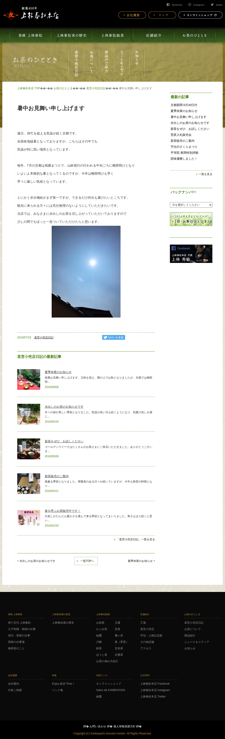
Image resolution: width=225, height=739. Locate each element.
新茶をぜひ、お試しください (64, 441)
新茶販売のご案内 (57, 476)
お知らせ (189, 648)
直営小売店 (147, 629)
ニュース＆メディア (196, 642)
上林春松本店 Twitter (153, 696)
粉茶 (99, 648)
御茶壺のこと (16, 648)
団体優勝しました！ (184, 158)
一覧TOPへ (87, 561)
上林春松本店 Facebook (155, 683)
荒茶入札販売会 (181, 135)
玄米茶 (119, 648)
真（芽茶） (122, 642)
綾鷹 (99, 635)
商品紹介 (189, 635)
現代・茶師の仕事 (19, 635)
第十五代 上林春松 (19, 622)
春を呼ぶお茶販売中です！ (63, 511)
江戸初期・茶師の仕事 (22, 629)
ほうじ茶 (101, 654)
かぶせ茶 (101, 629)
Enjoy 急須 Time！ (63, 683)
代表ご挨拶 (15, 690)
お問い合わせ (98, 726)
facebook (174, 4)
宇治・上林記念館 (151, 635)
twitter (217, 4)
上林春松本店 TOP (28, 88)
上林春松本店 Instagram (155, 690)
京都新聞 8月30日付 (184, 105)
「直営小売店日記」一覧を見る (135, 539)
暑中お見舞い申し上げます (188, 117)
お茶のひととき (63, 88)
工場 (143, 622)
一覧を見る (205, 174)
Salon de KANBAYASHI (110, 690)
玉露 (117, 622)
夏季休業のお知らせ (58, 372)
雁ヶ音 (119, 635)
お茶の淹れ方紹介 (107, 661)
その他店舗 (147, 642)
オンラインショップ (108, 683)
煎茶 (117, 629)
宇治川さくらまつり (184, 146)
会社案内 (13, 683)
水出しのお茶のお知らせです (64, 406)
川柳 (99, 642)
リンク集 (57, 690)
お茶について (192, 629)
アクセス (145, 648)
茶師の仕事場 (16, 642)
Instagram (196, 4)
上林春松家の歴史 (63, 622)
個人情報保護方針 (124, 726)
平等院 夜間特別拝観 (184, 152)
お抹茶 (100, 622)
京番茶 (119, 654)
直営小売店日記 (96, 88)
